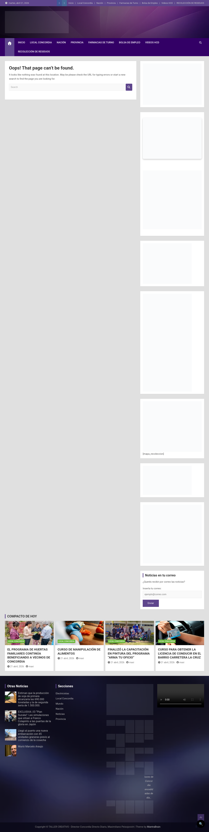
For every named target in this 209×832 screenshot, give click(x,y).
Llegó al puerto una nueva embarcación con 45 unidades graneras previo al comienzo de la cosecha (34, 735)
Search (129, 87)
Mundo (59, 703)
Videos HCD (167, 3)
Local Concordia (85, 3)
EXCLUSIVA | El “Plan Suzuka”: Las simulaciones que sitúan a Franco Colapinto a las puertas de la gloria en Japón (34, 718)
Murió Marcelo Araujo (30, 746)
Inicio (70, 3)
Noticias (60, 714)
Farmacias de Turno (129, 3)
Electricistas (62, 693)
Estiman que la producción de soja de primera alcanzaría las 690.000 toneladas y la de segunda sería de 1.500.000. (33, 699)
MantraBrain (154, 826)
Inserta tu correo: (152, 588)
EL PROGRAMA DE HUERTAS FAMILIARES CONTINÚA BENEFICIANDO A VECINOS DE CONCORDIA (28, 655)
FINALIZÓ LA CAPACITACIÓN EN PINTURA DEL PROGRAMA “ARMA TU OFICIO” (129, 653)
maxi (30, 666)
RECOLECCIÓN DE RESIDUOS (190, 3)
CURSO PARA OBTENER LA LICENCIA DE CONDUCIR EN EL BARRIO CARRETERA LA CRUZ (179, 653)
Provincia (111, 3)
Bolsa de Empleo (150, 3)
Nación (99, 3)
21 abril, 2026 (15, 666)
